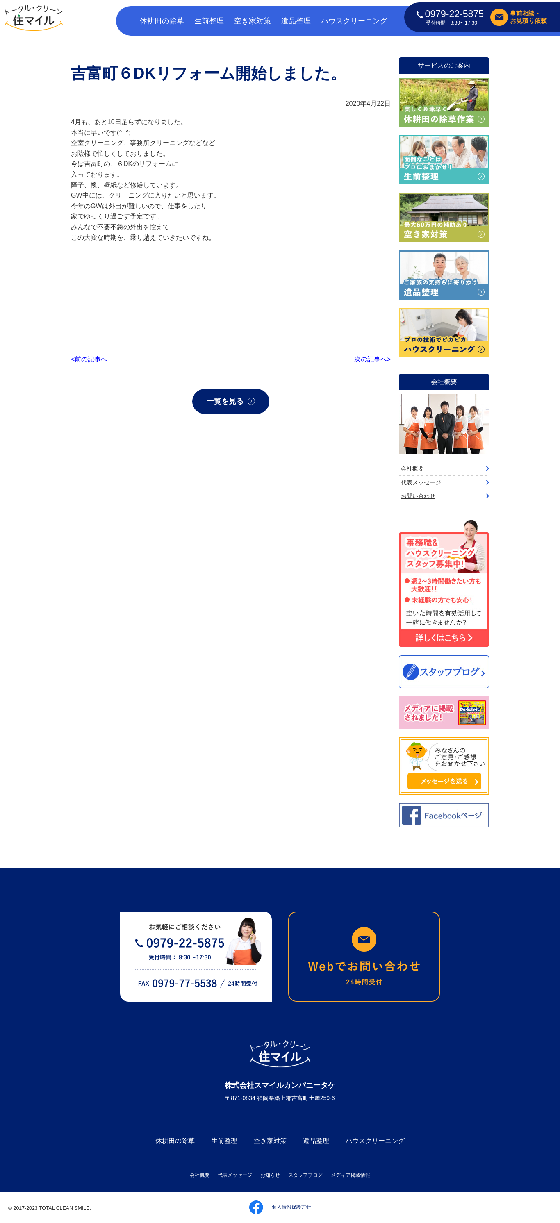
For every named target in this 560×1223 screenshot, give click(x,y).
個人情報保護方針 (291, 1207)
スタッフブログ (305, 1175)
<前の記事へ (89, 359)
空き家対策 (252, 21)
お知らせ (270, 1175)
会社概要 (412, 468)
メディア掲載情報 (350, 1175)
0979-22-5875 (450, 14)
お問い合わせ (418, 496)
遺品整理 (296, 21)
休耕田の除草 (162, 21)
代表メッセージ (421, 482)
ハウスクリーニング (354, 21)
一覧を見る (225, 401)
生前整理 (209, 21)
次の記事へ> (372, 359)
